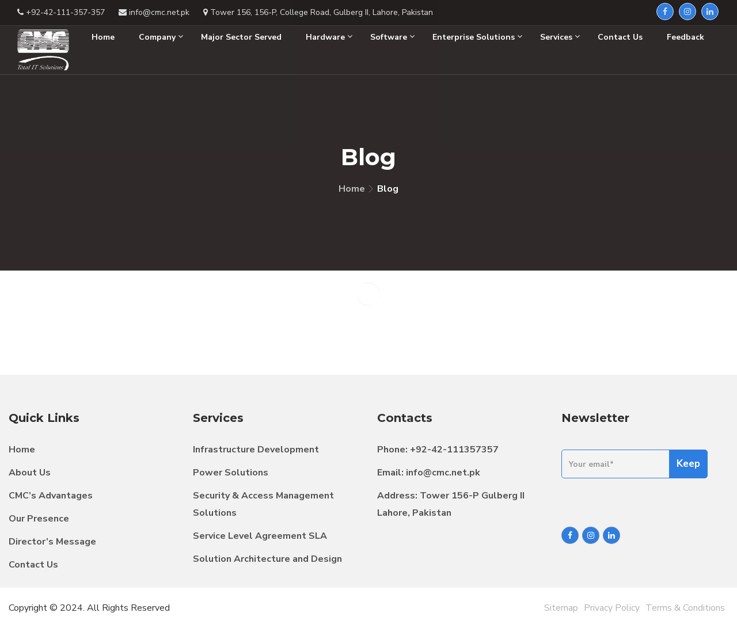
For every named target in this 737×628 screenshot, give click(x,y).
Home (103, 37)
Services (560, 37)
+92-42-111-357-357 (61, 12)
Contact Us (620, 37)
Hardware (329, 37)
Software (392, 37)
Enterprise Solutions (477, 37)
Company (161, 37)
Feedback (685, 37)
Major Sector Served (241, 37)
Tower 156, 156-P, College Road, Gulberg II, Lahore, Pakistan (318, 12)
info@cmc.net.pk (154, 12)
